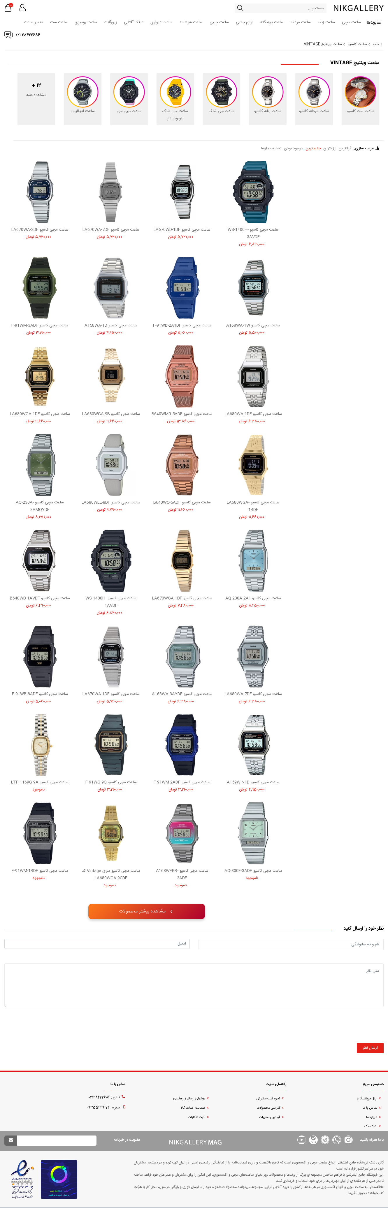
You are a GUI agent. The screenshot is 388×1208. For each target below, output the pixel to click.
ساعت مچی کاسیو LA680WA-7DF (253, 694)
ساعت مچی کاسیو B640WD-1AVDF (40, 598)
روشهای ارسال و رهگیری (189, 1098)
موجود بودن (293, 148)
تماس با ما (370, 1108)
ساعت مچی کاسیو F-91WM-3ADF (39, 325)
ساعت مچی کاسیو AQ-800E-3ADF (253, 871)
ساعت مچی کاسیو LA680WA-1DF (253, 414)
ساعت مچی (351, 22)
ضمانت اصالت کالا (193, 1108)
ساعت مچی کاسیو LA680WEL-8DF (111, 502)
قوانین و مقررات (269, 1117)
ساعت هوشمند (191, 22)
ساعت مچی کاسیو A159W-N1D (253, 782)
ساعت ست (59, 22)
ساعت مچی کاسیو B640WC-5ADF (182, 502)
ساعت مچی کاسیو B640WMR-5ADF (182, 414)
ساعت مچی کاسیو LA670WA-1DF (111, 694)
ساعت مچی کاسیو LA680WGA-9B (111, 414)
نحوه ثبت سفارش (268, 1098)
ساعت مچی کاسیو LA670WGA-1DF (182, 598)
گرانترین (345, 148)
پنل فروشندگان (367, 1098)
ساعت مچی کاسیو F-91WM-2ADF (182, 782)
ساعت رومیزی (86, 22)
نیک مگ (370, 1126)
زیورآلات (110, 22)
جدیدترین (313, 148)
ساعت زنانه (326, 22)
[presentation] (339, 1031)
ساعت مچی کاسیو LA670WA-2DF (40, 230)
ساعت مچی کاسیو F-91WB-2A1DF (182, 325)
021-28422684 (28, 35)
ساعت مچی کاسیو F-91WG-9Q (111, 782)
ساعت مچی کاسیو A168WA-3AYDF (182, 694)
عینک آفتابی (133, 22)
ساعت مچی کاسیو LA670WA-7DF (111, 230)
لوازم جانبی (244, 22)
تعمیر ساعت (33, 22)
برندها (374, 22)
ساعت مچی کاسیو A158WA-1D (111, 325)
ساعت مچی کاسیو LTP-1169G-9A (40, 782)
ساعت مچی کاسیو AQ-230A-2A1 (253, 598)
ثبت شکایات (196, 1117)
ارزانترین (329, 148)
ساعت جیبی (219, 22)
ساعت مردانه (301, 22)
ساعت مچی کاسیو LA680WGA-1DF (40, 414)
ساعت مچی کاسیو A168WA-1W (253, 325)
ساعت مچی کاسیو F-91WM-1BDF (40, 871)
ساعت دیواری (161, 22)
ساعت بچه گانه (272, 22)
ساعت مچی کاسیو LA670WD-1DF (182, 230)
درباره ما (371, 1117)
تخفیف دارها (271, 148)
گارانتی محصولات (268, 1108)
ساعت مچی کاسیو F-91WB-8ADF (40, 694)
